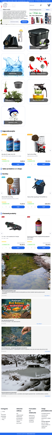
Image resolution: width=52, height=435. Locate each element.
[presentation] (1, 150)
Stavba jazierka (12, 47)
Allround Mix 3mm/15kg (7, 197)
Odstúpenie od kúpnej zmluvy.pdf (31, 420)
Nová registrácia (46, 1)
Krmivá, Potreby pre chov (35, 9)
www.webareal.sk (31, 433)
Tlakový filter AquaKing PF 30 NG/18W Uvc (37, 197)
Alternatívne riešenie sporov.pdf (19, 421)
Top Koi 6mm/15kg (31, 154)
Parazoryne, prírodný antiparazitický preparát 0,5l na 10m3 (38, 237)
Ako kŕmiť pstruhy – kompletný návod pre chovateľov (14, 348)
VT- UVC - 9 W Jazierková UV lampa (10, 236)
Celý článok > (47, 295)
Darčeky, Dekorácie (38, 100)
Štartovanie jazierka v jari (9, 291)
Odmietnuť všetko (14, 21)
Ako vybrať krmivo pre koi (8, 320)
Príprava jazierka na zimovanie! (9, 392)
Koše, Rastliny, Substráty (13, 100)
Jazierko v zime (12, 122)
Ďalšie (47, 9)
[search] (41, 6)
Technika (38, 47)
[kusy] (6, 164)
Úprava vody (12, 73)
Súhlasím (24, 22)
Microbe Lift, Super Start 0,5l (8, 154)
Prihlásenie (38, 1)
